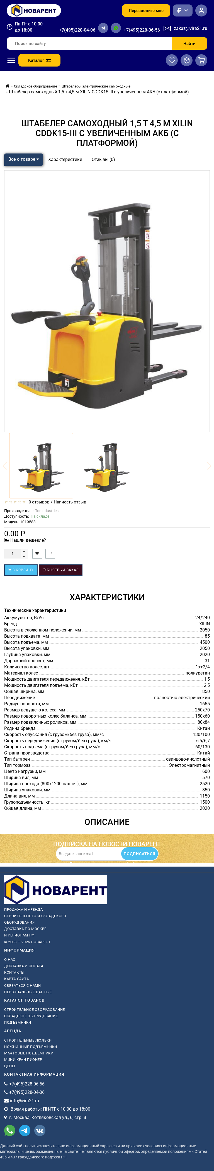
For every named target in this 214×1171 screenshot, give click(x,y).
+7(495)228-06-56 (142, 30)
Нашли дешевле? (28, 540)
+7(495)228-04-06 (77, 30)
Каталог (39, 60)
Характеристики (65, 159)
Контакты (14, 972)
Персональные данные (28, 992)
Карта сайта (16, 979)
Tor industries (47, 510)
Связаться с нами (22, 985)
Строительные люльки (28, 1040)
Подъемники (17, 1022)
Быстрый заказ (61, 570)
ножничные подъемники (30, 1047)
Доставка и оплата (23, 966)
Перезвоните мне (146, 10)
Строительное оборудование (34, 1009)
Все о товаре (23, 159)
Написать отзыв (70, 502)
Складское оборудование (31, 1016)
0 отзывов (38, 502)
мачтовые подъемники (28, 1053)
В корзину (21, 570)
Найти (189, 43)
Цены (9, 1066)
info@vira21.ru (24, 1100)
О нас (9, 959)
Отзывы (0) (103, 159)
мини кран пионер (23, 1060)
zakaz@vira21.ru (190, 28)
